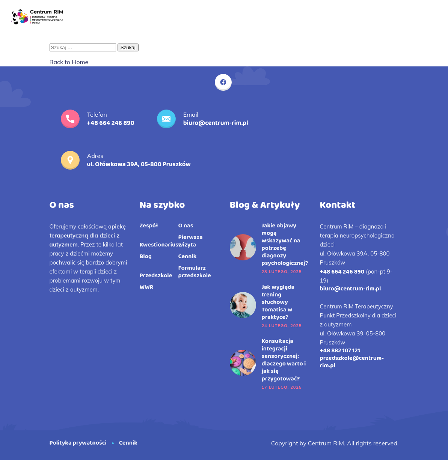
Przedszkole (156, 276)
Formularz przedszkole (194, 272)
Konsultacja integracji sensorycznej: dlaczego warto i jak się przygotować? (284, 360)
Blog (146, 256)
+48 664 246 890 (342, 272)
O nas (185, 226)
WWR (147, 287)
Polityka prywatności (78, 443)
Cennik (187, 256)
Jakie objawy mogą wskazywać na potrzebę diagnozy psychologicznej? (285, 244)
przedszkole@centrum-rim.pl (352, 361)
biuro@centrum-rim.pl (350, 288)
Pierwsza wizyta (190, 241)
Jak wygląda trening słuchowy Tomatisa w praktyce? (278, 302)
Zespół (149, 226)
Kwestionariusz (160, 245)
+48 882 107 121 (340, 350)
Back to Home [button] (69, 62)
